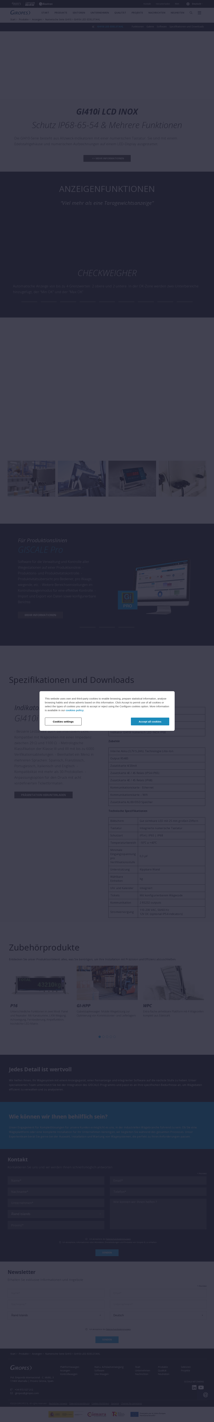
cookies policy (75, 710)
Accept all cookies (150, 721)
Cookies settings (63, 721)
